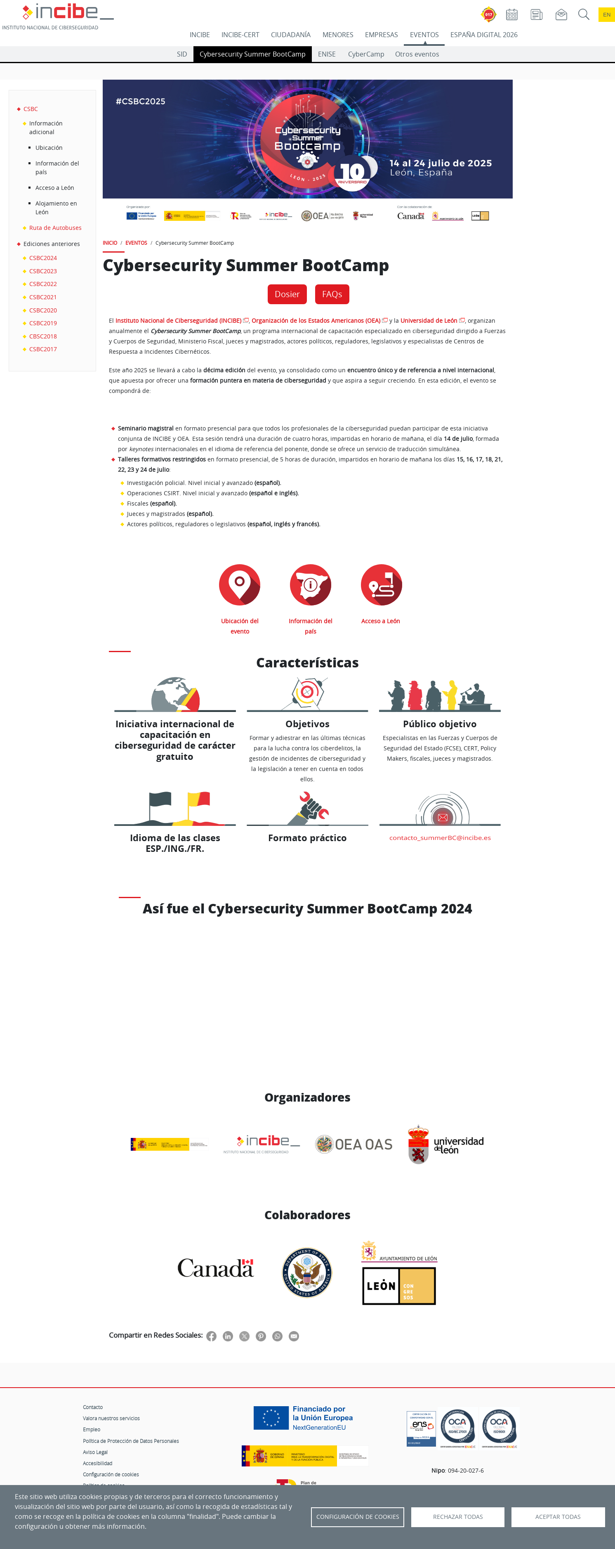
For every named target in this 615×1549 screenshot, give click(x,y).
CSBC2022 (43, 284)
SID (182, 54)
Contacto (93, 1407)
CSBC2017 (43, 349)
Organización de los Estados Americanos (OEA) (316, 320)
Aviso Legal (95, 1452)
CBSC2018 (43, 336)
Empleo (91, 1429)
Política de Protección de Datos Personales (131, 1441)
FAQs (332, 294)
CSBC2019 (43, 323)
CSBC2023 (43, 271)
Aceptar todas (558, 1517)
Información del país (57, 167)
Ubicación (49, 147)
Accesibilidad (97, 1463)
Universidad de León (429, 320)
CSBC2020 (43, 310)
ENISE (327, 54)
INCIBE (200, 34)
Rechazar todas (458, 1517)
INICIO (110, 242)
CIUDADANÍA (291, 34)
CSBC (31, 109)
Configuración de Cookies (357, 1517)
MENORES (338, 34)
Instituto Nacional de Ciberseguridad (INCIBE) (178, 320)
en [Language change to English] (606, 15)
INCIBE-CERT (240, 34)
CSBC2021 (43, 297)
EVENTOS (424, 34)
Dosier (287, 294)
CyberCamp (366, 54)
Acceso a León (54, 188)
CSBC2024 (43, 258)
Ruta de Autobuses (55, 228)
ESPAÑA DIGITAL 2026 (484, 34)
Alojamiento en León (56, 207)
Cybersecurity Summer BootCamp (253, 54)
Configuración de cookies (111, 1474)
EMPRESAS (381, 34)
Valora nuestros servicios (111, 1418)
